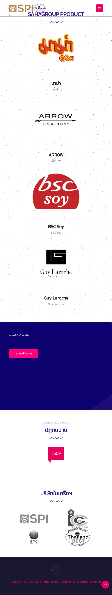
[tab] (56, 453)
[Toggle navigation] (99, 8)
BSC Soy (56, 226)
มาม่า (56, 83)
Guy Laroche (56, 298)
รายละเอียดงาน (24, 354)
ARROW (56, 155)
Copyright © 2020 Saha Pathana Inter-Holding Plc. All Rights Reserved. (56, 581)
